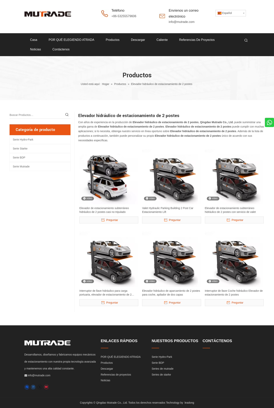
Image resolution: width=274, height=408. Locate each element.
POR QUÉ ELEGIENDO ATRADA (121, 356)
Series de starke (161, 374)
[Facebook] (26, 387)
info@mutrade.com (182, 21)
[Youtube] (46, 387)
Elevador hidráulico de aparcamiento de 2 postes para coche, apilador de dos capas (171, 292)
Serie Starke (20, 148)
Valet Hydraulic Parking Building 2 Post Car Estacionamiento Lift (167, 210)
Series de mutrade (162, 368)
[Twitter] (39, 387)
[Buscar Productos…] (37, 114)
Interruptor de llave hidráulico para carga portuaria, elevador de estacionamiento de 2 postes (105, 293)
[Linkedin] (33, 387)
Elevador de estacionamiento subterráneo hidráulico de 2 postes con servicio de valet (230, 210)
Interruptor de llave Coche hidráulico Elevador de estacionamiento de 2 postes (234, 292)
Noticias (105, 380)
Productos (107, 362)
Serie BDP (19, 157)
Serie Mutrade (21, 166)
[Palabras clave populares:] (246, 40)
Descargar (107, 368)
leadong (189, 402)
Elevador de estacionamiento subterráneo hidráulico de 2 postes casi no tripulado (104, 210)
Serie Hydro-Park (23, 139)
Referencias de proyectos (116, 374)
